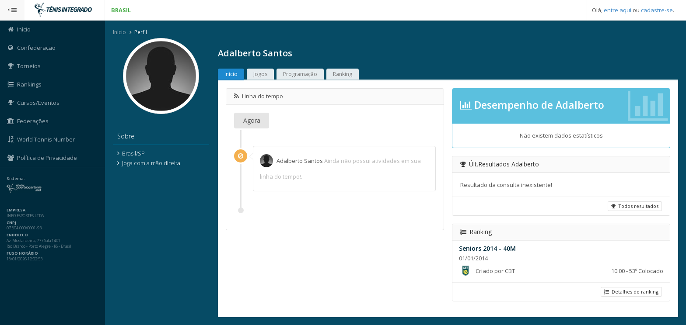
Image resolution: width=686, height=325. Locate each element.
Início (119, 32)
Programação (300, 74)
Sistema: (16, 178)
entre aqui (617, 10)
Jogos (260, 74)
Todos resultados (634, 206)
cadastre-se (657, 10)
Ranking (342, 74)
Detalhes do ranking (631, 291)
